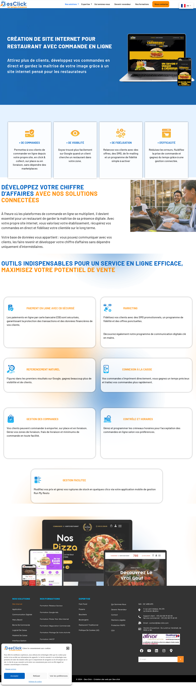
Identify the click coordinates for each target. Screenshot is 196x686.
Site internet (17, 604)
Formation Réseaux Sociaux (51, 606)
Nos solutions (71, 4)
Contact (114, 615)
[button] (67, 648)
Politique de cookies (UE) (89, 630)
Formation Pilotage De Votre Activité (55, 632)
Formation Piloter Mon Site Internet (54, 619)
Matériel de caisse (19, 635)
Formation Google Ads (49, 612)
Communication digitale (22, 614)
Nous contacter (161, 4)
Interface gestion (19, 641)
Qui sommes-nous (102, 4)
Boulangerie (83, 620)
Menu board (17, 620)
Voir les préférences (59, 676)
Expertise (86, 4)
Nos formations (142, 4)
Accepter (14, 676)
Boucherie (83, 614)
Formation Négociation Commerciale (55, 626)
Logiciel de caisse (19, 630)
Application (17, 609)
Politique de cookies (35, 682)
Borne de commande (21, 625)
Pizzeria (82, 609)
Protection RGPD (118, 625)
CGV (113, 630)
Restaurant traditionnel (88, 625)
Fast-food (83, 604)
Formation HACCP (47, 639)
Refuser (36, 676)
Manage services (10, 669)
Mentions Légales (118, 620)
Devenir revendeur (122, 4)
